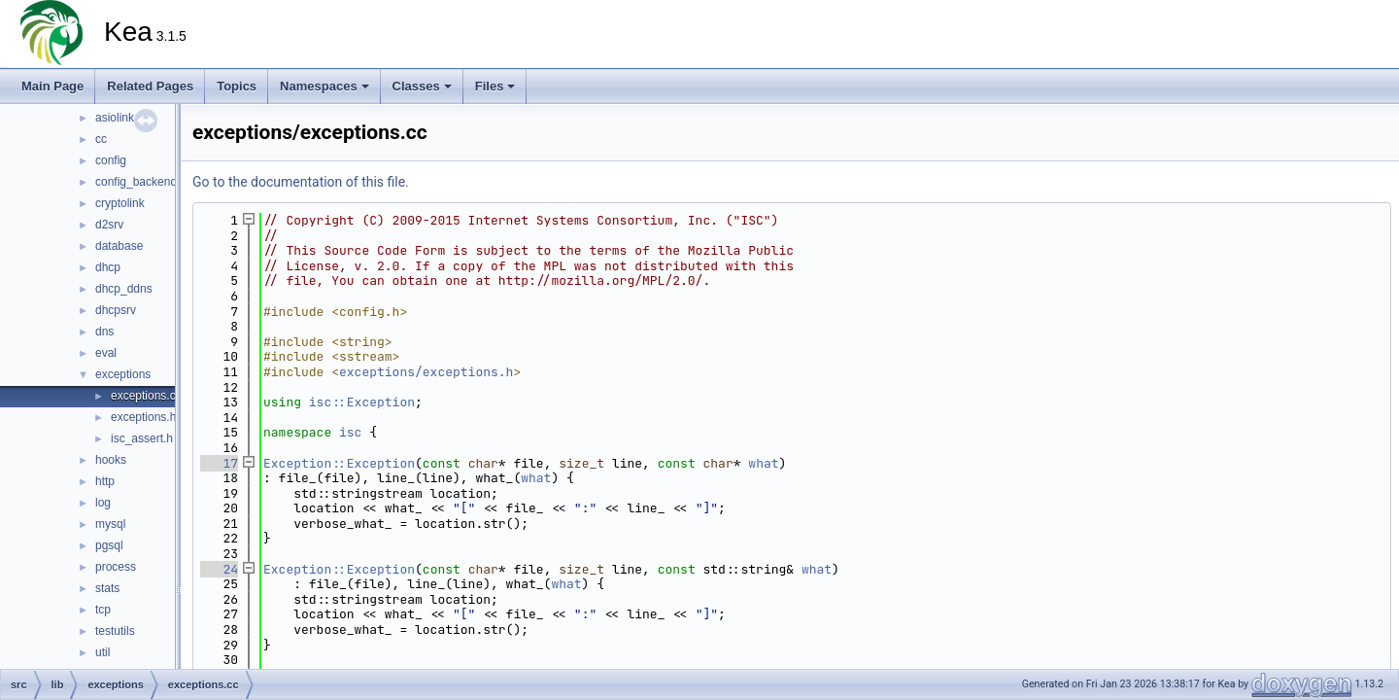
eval (106, 353)
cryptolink (120, 203)
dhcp (107, 267)
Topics (236, 86)
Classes (422, 86)
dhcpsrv (115, 310)
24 (219, 569)
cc (101, 139)
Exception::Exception (339, 463)
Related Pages (150, 86)
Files (495, 86)
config (110, 160)
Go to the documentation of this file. (300, 182)
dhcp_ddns (124, 289)
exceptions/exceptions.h (426, 372)
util (102, 652)
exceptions (123, 374)
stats (107, 588)
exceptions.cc (146, 395)
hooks (110, 460)
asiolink (114, 117)
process (115, 567)
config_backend (136, 182)
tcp (103, 609)
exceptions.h (143, 417)
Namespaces (324, 86)
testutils (115, 631)
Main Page (52, 86)
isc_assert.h (142, 438)
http (105, 481)
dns (104, 331)
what (763, 463)
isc (350, 432)
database (119, 246)
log (103, 502)
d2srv (109, 224)
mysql (110, 524)
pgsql (109, 545)
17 (219, 463)
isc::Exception (362, 402)
